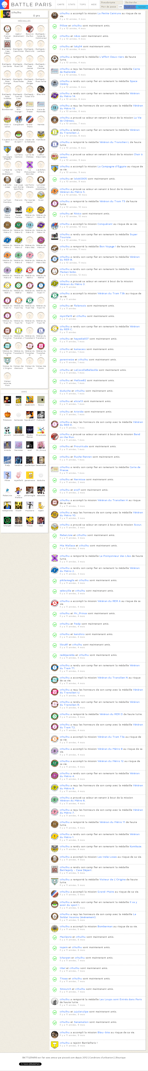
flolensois (80, 305)
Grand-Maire (106, 891)
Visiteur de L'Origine (113, 879)
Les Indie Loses (107, 856)
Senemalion (81, 1022)
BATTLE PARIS (31, 4)
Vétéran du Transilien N (113, 677)
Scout (137, 524)
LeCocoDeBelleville (86, 370)
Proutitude (81, 446)
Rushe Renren (83, 456)
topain (64, 947)
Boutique (120, 1058)
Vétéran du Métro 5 (72, 192)
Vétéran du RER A (109, 601)
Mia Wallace (67, 545)
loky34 (78, 46)
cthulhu (16, 12)
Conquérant (105, 224)
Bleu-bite (104, 1032)
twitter (142, 7)
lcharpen (65, 957)
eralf (77, 489)
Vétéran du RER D (111, 714)
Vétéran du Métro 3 (72, 284)
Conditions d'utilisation (101, 1058)
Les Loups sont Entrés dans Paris (121, 999)
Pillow (64, 25)
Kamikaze (135, 846)
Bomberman (105, 926)
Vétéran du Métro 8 (110, 748)
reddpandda (67, 655)
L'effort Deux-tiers (112, 56)
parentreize (67, 359)
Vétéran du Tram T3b (111, 293)
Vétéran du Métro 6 (72, 800)
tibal (62, 968)
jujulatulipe (81, 1011)
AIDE (94, 4)
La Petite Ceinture (109, 13)
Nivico (77, 213)
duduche (65, 390)
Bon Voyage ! (108, 246)
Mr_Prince (80, 613)
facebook (130, 7)
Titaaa (64, 978)
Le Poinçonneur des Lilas (115, 556)
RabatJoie (66, 535)
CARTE (60, 4)
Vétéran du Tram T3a (111, 736)
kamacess (80, 349)
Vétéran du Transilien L (114, 142)
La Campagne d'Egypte (112, 166)
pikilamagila (67, 580)
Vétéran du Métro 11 (112, 822)
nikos (77, 36)
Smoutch (65, 989)
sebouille (65, 590)
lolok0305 (80, 178)
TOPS (83, 4)
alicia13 (78, 401)
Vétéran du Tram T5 (112, 201)
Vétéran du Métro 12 (111, 761)
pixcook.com (68, 1058)
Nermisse (79, 479)
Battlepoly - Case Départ (76, 870)
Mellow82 (80, 380)
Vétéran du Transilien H (113, 500)
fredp (77, 623)
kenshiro (79, 634)
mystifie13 (66, 316)
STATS (71, 4)
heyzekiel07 (81, 338)
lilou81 (64, 644)
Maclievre (66, 936)
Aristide (79, 411)
